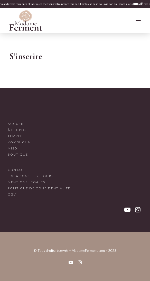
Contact (17, 170)
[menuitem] (136, 4)
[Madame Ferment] (25, 20)
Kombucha (19, 142)
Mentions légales (26, 182)
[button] (136, 4)
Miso (12, 148)
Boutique (18, 154)
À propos (17, 130)
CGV (12, 194)
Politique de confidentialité (39, 188)
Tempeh (15, 136)
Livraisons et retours (30, 176)
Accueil (16, 124)
